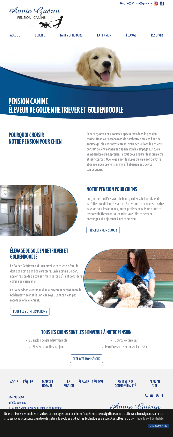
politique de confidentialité (147, 418)
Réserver (157, 35)
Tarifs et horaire (71, 35)
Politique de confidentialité (125, 384)
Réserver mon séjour (103, 230)
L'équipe (40, 35)
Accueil (15, 35)
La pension (104, 35)
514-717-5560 (127, 3)
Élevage (131, 35)
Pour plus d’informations (30, 311)
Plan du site (155, 384)
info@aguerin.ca (144, 3)
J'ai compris (158, 425)
